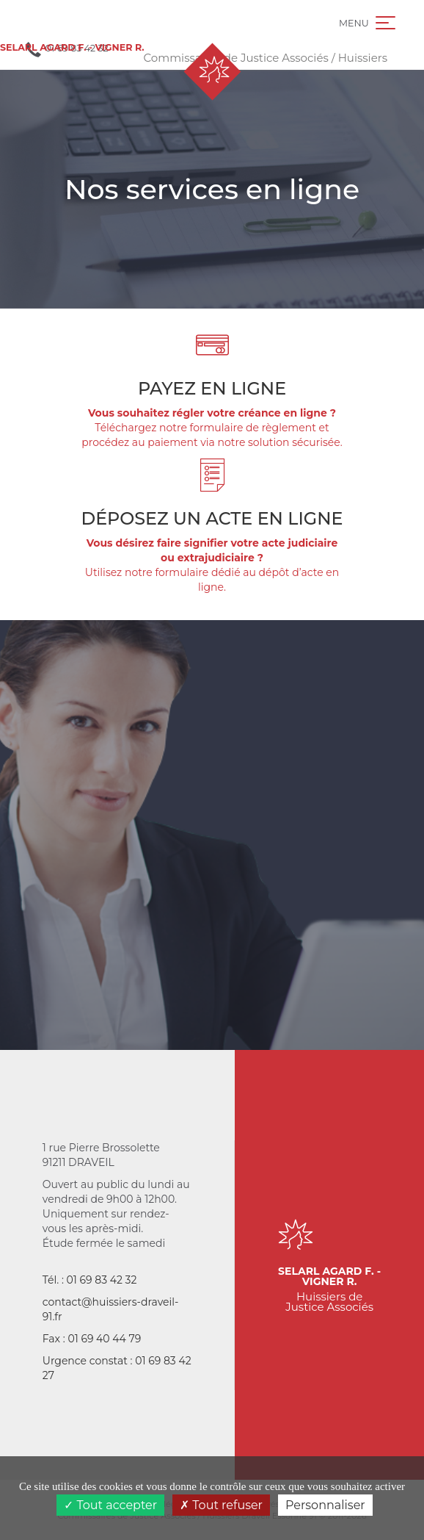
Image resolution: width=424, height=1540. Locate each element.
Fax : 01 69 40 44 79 (92, 1338)
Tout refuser (221, 1505)
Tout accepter (110, 1505)
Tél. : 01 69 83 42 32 (90, 1280)
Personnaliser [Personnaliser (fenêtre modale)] (325, 1505)
